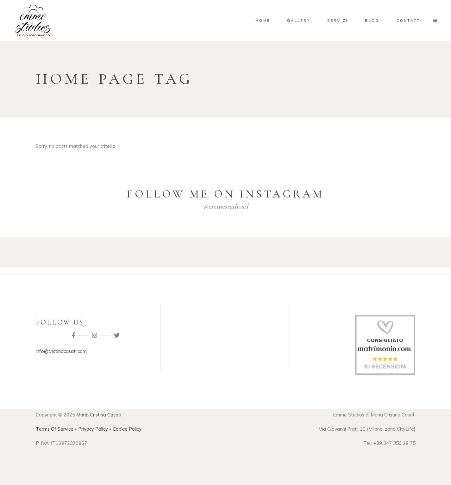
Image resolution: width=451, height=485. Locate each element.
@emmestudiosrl (225, 206)
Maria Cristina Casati (98, 415)
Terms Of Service (54, 429)
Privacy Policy (93, 429)
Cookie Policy (127, 429)
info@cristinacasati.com (61, 351)
